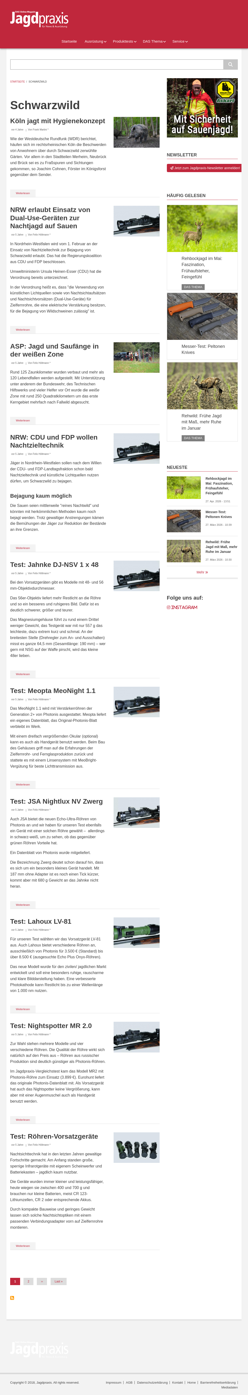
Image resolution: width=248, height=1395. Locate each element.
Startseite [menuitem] (69, 41)
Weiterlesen (26, 194)
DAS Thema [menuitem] (153, 41)
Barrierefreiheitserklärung (218, 1382)
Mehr (200, 572)
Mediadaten (229, 1387)
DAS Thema (193, 287)
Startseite (17, 81)
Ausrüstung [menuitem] (94, 41)
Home (191, 1382)
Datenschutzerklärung (152, 1382)
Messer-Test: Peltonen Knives (203, 349)
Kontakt (177, 1382)
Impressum (113, 1382)
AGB (129, 1382)
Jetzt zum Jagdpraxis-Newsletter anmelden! (205, 168)
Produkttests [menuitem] (123, 41)
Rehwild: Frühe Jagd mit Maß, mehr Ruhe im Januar (202, 422)
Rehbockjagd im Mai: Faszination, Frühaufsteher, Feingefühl (202, 268)
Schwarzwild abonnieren (12, 1298)
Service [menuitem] (178, 41)
